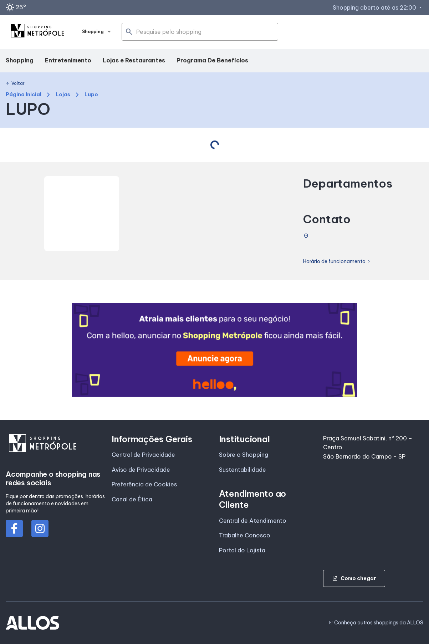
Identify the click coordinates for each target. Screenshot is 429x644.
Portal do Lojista (242, 550)
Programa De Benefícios (212, 60)
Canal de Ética (132, 499)
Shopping (20, 60)
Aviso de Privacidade (141, 469)
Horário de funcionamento (337, 262)
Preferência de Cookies (144, 484)
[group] (215, 350)
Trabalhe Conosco (244, 535)
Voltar (15, 83)
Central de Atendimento (252, 520)
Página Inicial (23, 95)
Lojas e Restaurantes (134, 60)
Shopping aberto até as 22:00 (378, 7)
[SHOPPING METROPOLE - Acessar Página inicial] (37, 32)
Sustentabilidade (242, 469)
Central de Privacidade (143, 454)
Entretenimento (68, 60)
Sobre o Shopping (243, 454)
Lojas (63, 95)
